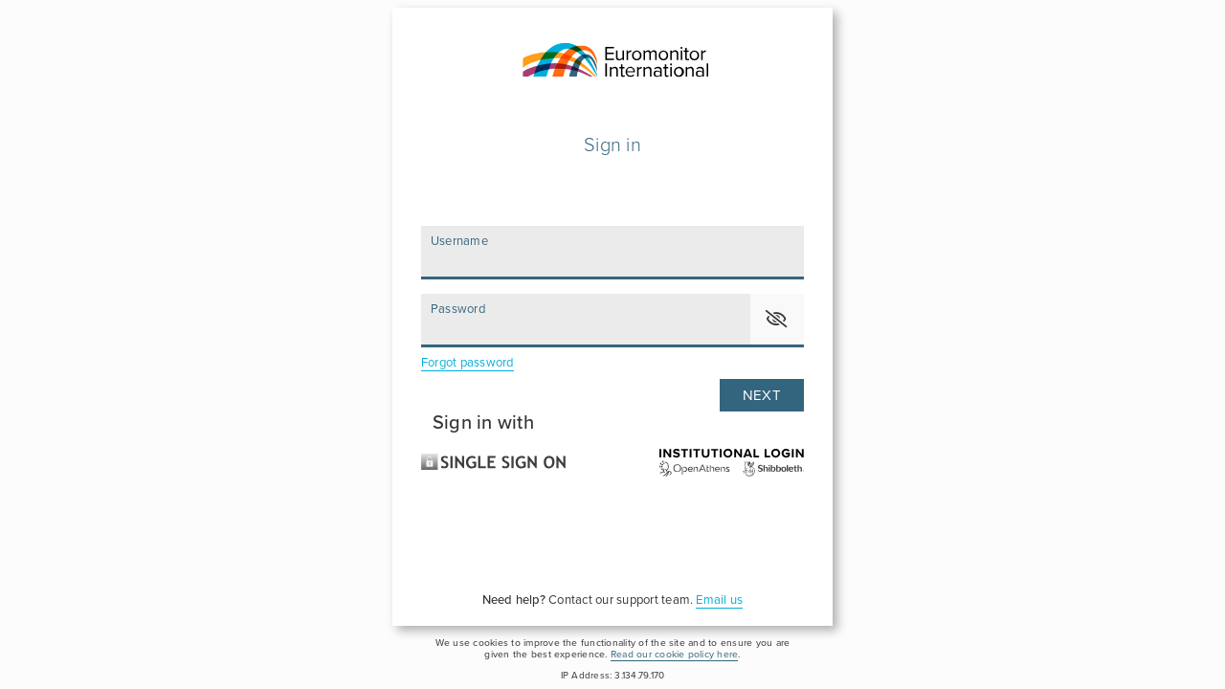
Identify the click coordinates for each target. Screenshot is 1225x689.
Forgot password (467, 362)
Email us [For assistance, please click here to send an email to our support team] (719, 600)
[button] (777, 319)
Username (459, 241)
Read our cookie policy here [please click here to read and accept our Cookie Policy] (674, 654)
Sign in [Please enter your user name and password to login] (612, 145)
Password (458, 309)
